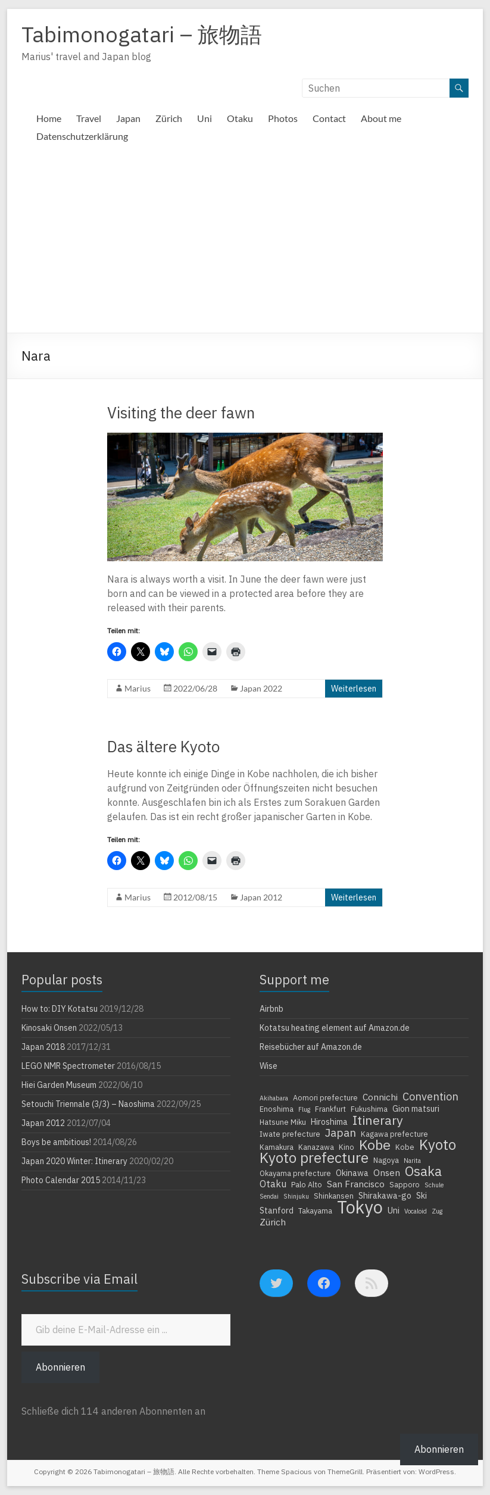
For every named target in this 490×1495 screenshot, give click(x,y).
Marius (137, 688)
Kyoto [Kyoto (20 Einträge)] (437, 1144)
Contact (329, 118)
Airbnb (271, 1008)
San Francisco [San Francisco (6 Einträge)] (356, 1183)
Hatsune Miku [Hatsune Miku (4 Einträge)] (283, 1122)
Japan (128, 118)
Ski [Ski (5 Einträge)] (421, 1195)
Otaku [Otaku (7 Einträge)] (273, 1183)
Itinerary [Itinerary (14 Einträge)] (377, 1120)
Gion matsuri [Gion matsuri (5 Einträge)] (415, 1108)
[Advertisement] (244, 243)
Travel (88, 118)
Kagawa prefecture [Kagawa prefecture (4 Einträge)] (394, 1134)
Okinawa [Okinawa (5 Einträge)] (352, 1173)
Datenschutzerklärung (82, 136)
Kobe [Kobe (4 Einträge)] (404, 1147)
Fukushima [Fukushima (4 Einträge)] (369, 1109)
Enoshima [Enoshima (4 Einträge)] (277, 1109)
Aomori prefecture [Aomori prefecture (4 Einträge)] (325, 1097)
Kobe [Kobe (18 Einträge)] (375, 1144)
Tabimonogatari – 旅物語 (141, 34)
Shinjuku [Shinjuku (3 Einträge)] (296, 1196)
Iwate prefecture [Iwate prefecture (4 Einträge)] (290, 1134)
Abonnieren (60, 1367)
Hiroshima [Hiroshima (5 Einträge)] (329, 1121)
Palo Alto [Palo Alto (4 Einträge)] (306, 1184)
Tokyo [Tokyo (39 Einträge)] (360, 1207)
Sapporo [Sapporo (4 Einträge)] (404, 1184)
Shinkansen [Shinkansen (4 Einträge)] (334, 1195)
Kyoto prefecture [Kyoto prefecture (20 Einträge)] (314, 1157)
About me (381, 118)
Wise (268, 1066)
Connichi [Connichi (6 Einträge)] (380, 1096)
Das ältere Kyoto (163, 746)
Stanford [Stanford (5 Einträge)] (277, 1210)
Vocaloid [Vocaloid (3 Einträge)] (415, 1211)
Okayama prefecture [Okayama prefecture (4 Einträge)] (295, 1173)
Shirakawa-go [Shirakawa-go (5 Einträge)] (384, 1195)
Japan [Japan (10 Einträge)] (340, 1132)
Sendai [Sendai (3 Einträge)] (269, 1196)
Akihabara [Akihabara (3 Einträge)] (274, 1098)
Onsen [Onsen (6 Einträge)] (386, 1172)
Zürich (168, 118)
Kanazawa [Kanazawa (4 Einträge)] (316, 1147)
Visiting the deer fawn (181, 412)
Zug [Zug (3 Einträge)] (437, 1211)
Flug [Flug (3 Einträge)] (304, 1109)
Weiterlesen (353, 688)
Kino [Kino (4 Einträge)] (346, 1147)
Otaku (240, 118)
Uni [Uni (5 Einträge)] (394, 1210)
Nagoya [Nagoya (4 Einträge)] (386, 1160)
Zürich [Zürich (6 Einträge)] (273, 1221)
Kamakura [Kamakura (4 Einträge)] (277, 1147)
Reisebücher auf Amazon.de (311, 1047)
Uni (204, 118)
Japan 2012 (261, 897)
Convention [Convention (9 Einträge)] (430, 1096)
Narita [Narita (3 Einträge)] (412, 1160)
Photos (283, 118)
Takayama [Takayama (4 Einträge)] (315, 1210)
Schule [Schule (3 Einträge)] (434, 1185)
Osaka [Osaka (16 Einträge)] (423, 1171)
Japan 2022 (261, 688)
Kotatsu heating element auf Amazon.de (335, 1027)
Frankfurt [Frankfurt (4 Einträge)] (330, 1109)
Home (48, 118)
